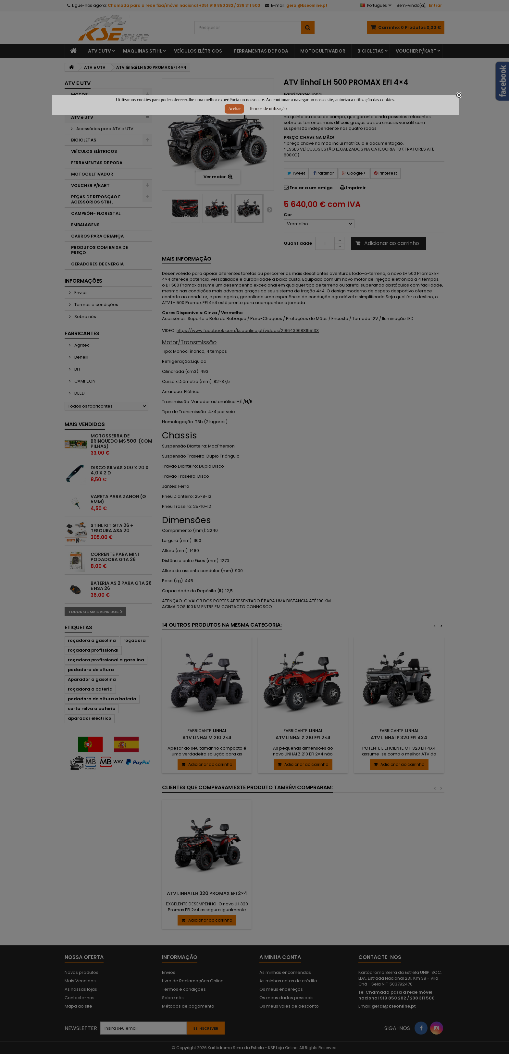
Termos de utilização (268, 108)
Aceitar (234, 108)
